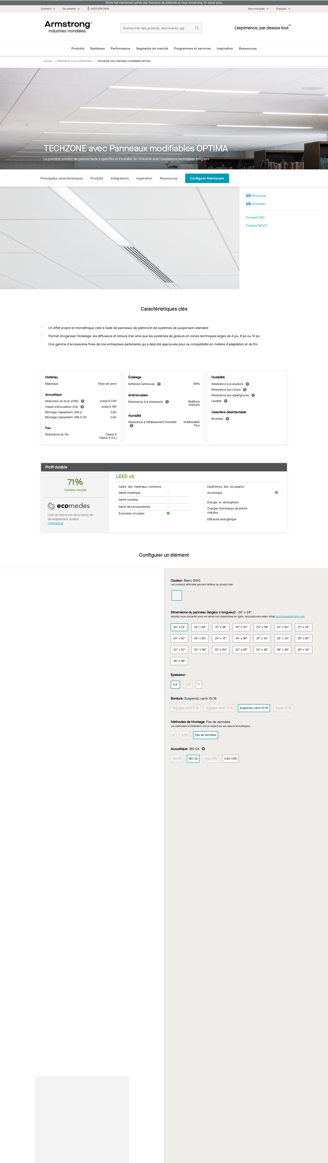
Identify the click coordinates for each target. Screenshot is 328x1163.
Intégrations (120, 178)
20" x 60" (283, 627)
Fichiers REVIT (256, 225)
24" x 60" (200, 639)
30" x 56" (200, 650)
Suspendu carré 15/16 (254, 708)
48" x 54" (304, 650)
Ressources (248, 48)
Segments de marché (152, 48)
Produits (77, 48)
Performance (120, 48)
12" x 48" (221, 627)
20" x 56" (262, 627)
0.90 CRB (230, 759)
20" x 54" (242, 627)
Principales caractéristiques (62, 178)
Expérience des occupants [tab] (225, 486)
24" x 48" (200, 627)
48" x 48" (283, 650)
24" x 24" (179, 627)
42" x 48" (241, 650)
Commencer (56, 523)
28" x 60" (304, 639)
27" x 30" (262, 639)
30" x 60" (221, 650)
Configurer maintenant (207, 178)
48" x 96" (179, 661)
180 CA (193, 759)
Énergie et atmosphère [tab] (223, 502)
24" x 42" (179, 639)
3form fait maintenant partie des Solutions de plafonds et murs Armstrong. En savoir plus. (164, 3)
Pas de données (205, 735)
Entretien (258, 204)
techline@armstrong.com (290, 616)
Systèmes (97, 48)
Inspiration (225, 48)
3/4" (175, 685)
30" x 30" (179, 650)
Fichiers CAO (255, 217)
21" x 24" (303, 627)
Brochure (259, 195)
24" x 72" (221, 639)
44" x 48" (262, 650)
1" (199, 685)
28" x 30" (283, 639)
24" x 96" (241, 639)
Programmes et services (192, 48)
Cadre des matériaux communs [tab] (140, 486)
